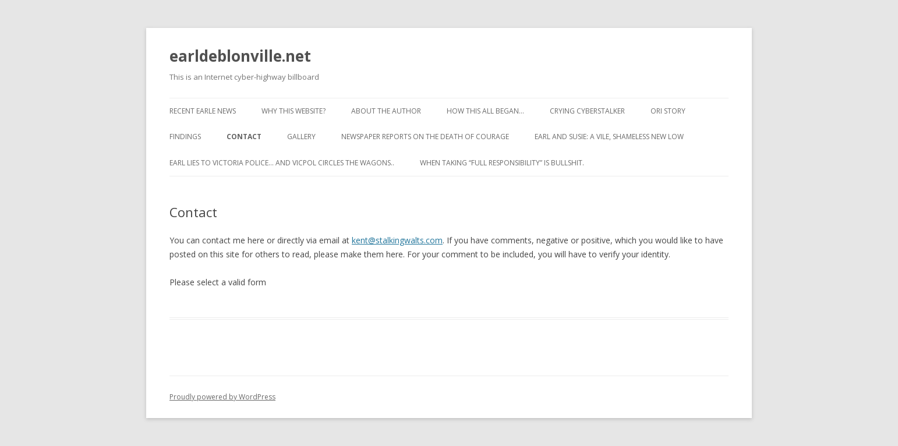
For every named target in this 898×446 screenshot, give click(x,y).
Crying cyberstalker (587, 111)
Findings (185, 136)
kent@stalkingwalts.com (397, 240)
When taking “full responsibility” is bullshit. (502, 163)
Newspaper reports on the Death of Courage (425, 136)
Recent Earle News (202, 111)
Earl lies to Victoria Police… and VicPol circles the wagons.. (281, 163)
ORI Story (667, 111)
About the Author (386, 111)
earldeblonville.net (240, 55)
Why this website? (293, 111)
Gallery (301, 136)
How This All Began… (485, 111)
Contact (244, 136)
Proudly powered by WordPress (222, 397)
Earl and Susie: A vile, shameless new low (609, 136)
